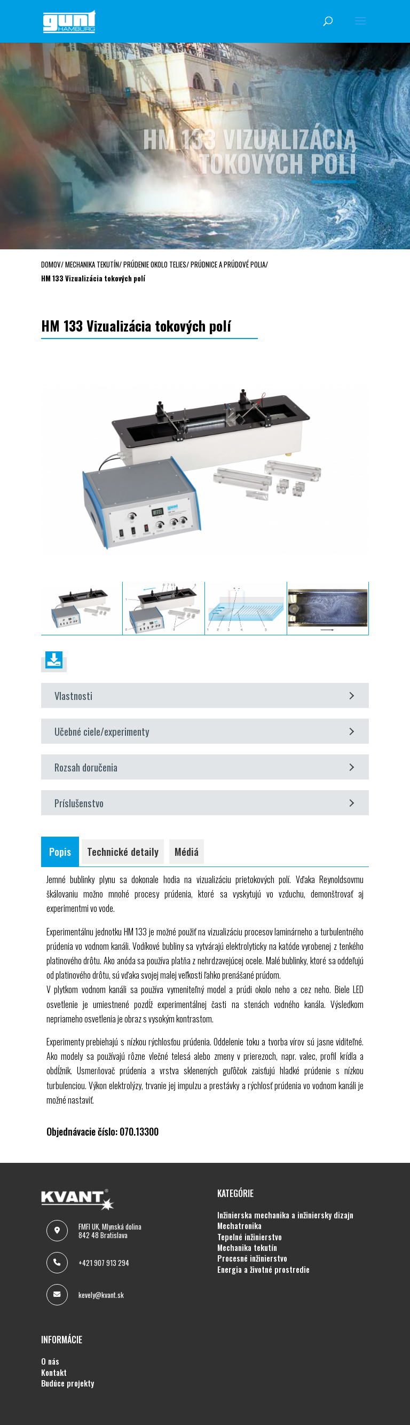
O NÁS (50, 1361)
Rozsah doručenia (204, 767)
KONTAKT (54, 1372)
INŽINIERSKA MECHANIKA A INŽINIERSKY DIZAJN (285, 1215)
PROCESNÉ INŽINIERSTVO (252, 1258)
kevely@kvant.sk (101, 1294)
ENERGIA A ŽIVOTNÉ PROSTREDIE (263, 1269)
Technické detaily (123, 851)
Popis (60, 851)
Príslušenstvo (204, 803)
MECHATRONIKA (239, 1226)
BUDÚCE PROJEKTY (67, 1383)
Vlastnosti (204, 695)
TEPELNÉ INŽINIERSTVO (249, 1237)
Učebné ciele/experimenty (204, 731)
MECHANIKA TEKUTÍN (247, 1248)
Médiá (187, 851)
